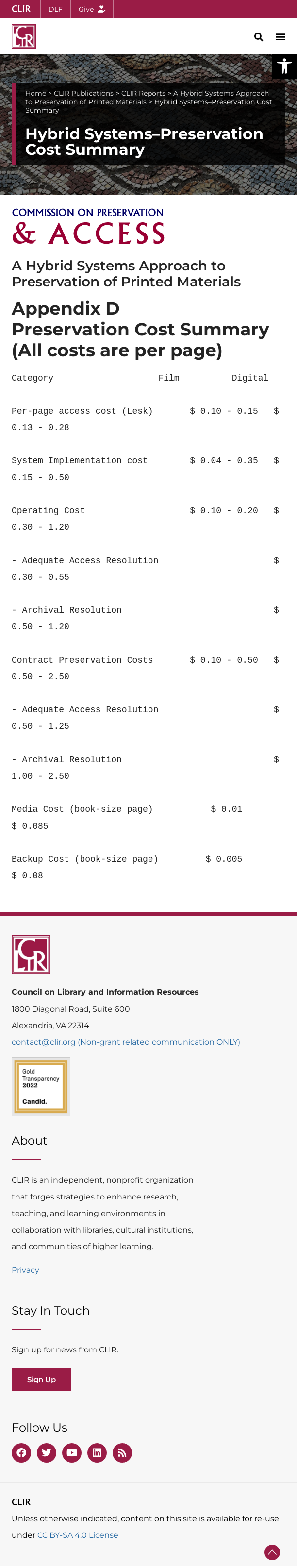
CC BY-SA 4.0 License (77, 1535)
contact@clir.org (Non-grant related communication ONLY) (126, 1042)
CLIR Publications (84, 93)
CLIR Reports (143, 93)
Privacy (25, 1270)
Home (35, 93)
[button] (284, 66)
